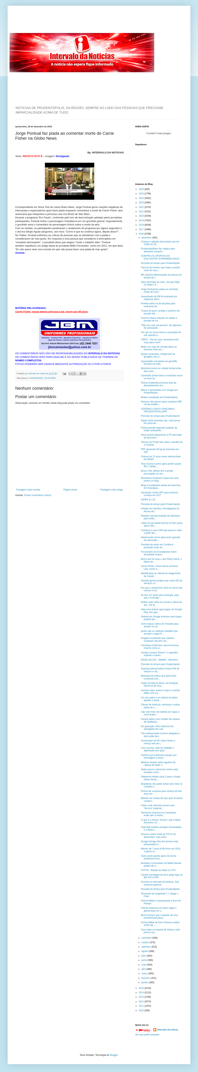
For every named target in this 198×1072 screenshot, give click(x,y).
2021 (142, 211)
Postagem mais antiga (111, 489)
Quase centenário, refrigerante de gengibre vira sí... (158, 355)
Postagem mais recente (28, 489)
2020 (142, 216)
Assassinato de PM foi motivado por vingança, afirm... (159, 297)
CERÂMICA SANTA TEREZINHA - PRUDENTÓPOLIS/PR (158, 410)
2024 (142, 198)
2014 (142, 992)
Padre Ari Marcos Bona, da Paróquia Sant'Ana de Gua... (159, 684)
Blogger (114, 1055)
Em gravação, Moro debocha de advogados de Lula (157, 727)
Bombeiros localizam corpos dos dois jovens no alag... (160, 479)
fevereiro (146, 978)
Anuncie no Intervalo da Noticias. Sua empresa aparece (160, 883)
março (144, 973)
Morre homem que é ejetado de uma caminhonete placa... (159, 916)
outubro (145, 942)
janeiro (145, 982)
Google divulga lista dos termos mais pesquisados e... (159, 842)
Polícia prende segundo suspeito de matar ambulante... (159, 429)
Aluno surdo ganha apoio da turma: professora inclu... (158, 857)
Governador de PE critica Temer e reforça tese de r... (158, 742)
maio (144, 964)
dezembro (146, 237)
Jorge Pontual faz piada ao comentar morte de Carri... (159, 290)
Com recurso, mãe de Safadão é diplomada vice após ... (157, 749)
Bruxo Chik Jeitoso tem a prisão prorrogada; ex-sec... (157, 472)
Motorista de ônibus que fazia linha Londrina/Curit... (158, 677)
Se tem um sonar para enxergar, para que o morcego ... (160, 596)
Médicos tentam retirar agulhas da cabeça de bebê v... (158, 763)
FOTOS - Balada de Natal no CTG (158, 870)
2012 (142, 1001)
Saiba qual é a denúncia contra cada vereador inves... (159, 770)
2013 (142, 997)
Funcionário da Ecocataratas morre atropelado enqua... (158, 553)
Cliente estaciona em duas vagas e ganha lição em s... (158, 909)
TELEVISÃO (50, 378)
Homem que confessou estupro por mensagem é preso (158, 756)
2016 (142, 233)
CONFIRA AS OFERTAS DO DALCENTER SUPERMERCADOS (160, 257)
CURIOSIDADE (36, 378)
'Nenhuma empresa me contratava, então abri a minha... (158, 814)
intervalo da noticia (37, 373)
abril (143, 969)
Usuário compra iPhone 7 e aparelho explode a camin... (159, 654)
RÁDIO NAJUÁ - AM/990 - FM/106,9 (159, 660)
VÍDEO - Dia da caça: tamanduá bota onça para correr (160, 341)
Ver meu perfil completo (147, 1034)
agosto (145, 951)
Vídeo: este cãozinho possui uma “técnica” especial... (158, 806)
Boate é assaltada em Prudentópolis (159, 397)
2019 (142, 220)
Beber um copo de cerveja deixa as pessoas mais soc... (159, 348)
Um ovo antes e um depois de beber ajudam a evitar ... (159, 699)
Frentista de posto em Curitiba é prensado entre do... (157, 546)
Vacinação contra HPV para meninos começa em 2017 (159, 494)
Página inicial (70, 489)
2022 (142, 207)
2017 (142, 229)
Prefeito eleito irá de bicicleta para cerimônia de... (158, 305)
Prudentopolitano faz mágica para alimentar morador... (158, 250)
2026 (142, 189)
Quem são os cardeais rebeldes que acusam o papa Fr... (159, 632)
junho (144, 960)
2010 (142, 1010)
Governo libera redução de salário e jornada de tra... (159, 319)
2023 (142, 202)
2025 (142, 193)
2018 (142, 225)
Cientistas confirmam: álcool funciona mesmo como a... (160, 646)
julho (144, 955)
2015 (142, 988)
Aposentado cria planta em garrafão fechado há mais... (159, 362)
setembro (146, 946)
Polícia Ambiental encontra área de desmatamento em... (158, 384)
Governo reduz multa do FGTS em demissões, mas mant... (158, 835)
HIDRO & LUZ (148, 499)
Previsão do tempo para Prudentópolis (160, 263)
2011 (142, 1006)
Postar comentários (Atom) (37, 495)
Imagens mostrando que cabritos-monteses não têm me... (158, 639)
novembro (146, 938)
